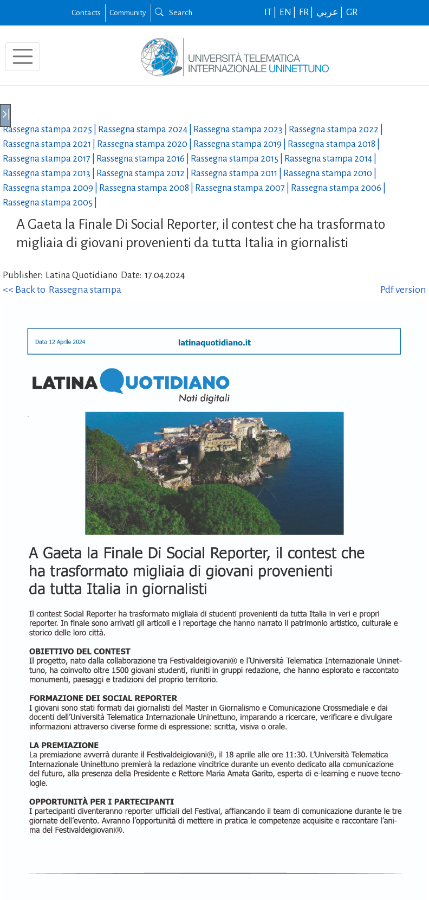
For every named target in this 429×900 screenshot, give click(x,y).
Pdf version (403, 289)
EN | (288, 12)
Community (127, 12)
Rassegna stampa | (50, 129)
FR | (307, 12)
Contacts (86, 12)
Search (173, 12)
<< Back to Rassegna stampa (62, 289)
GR (352, 12)
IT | (271, 12)
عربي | (330, 12)
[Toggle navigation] (22, 56)
